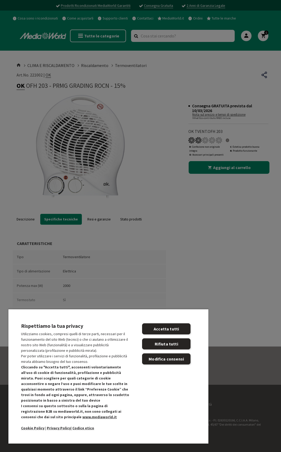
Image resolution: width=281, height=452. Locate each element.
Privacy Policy (59, 428)
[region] (108, 376)
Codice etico (83, 428)
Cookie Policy (32, 428)
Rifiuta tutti (166, 344)
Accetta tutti (166, 328)
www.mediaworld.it (99, 417)
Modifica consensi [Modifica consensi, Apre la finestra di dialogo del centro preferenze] (166, 359)
